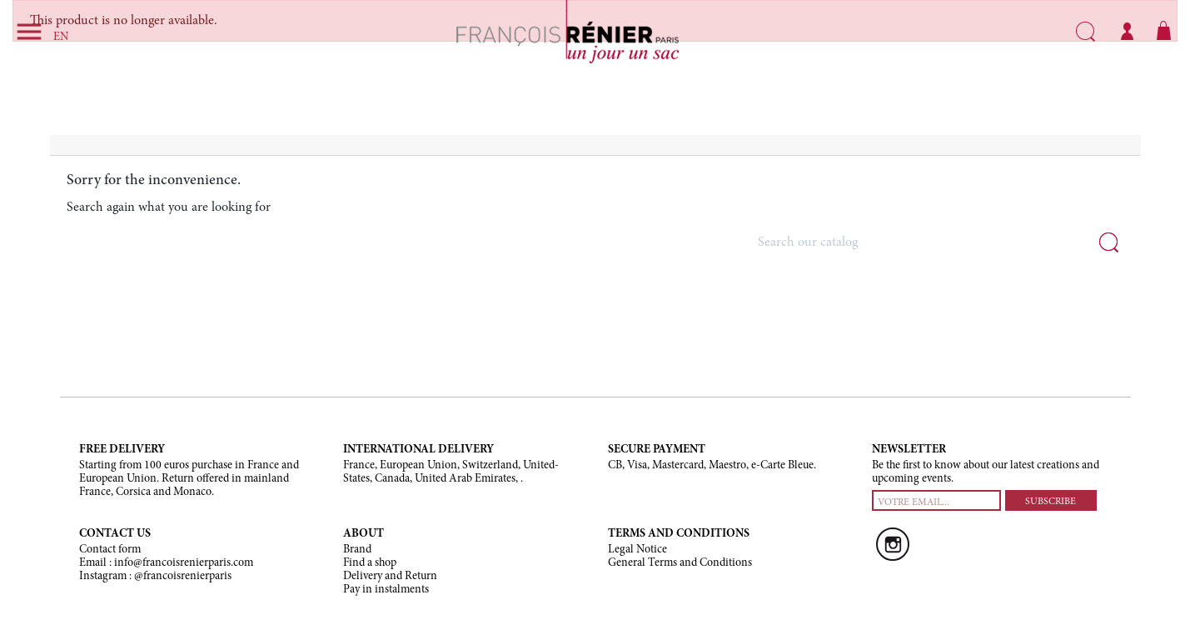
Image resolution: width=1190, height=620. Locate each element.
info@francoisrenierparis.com (183, 563)
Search (1085, 31)
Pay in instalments (386, 590)
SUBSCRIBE (1050, 502)
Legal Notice (637, 550)
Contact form (110, 550)
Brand (357, 550)
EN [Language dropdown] (60, 37)
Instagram (892, 544)
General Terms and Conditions (680, 563)
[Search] (936, 243)
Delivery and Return (390, 576)
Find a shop (369, 563)
